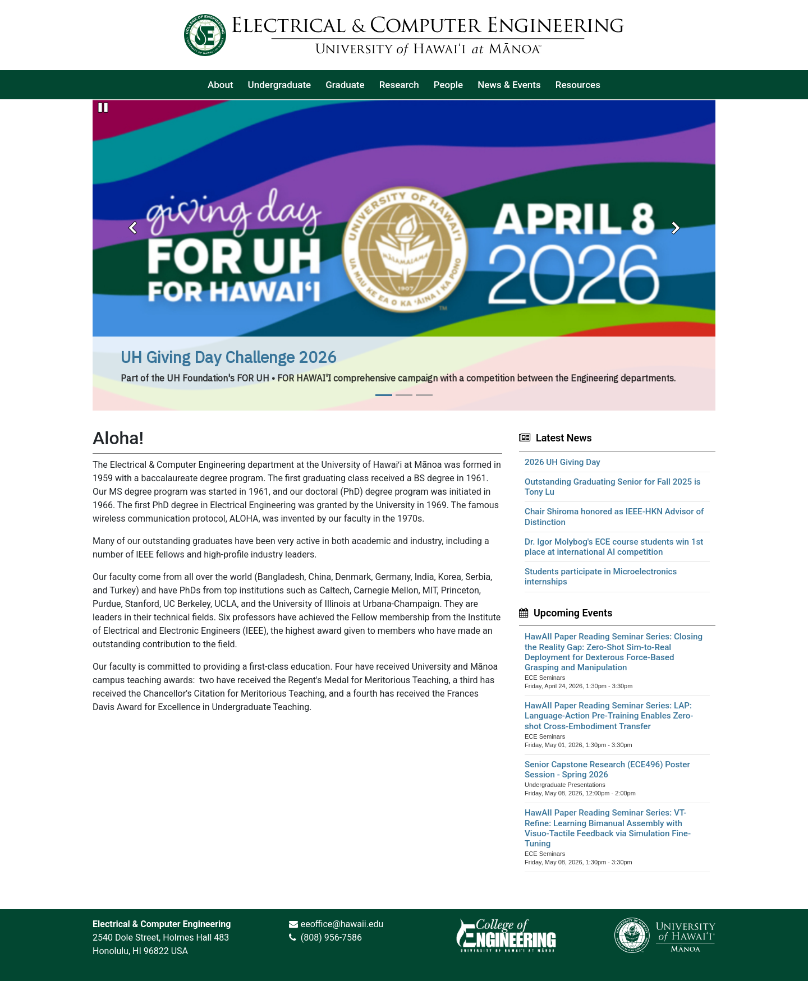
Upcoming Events (573, 613)
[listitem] (220, 84)
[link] (506, 935)
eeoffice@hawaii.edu (342, 924)
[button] (132, 224)
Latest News (564, 438)
